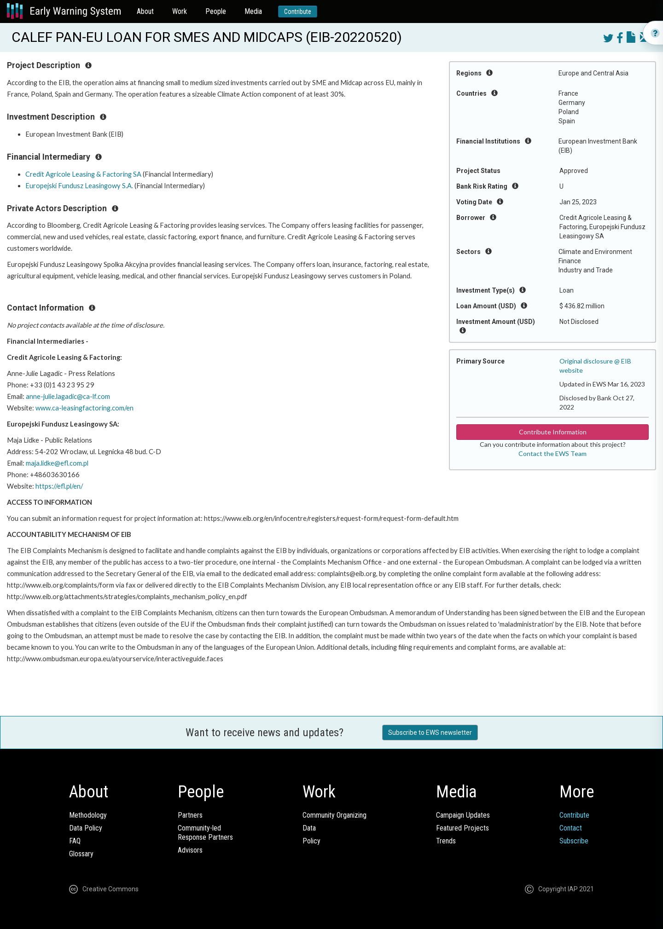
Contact (570, 828)
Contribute (297, 11)
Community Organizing (334, 815)
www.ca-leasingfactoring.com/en (84, 408)
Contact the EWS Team (552, 453)
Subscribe (573, 841)
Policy (311, 841)
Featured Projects (462, 828)
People (215, 11)
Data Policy (85, 828)
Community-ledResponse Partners (205, 833)
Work (179, 11)
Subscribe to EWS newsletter (430, 732)
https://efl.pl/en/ (59, 486)
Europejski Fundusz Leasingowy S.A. (79, 186)
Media (253, 11)
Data (309, 828)
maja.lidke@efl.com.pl (57, 463)
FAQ (75, 841)
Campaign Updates (463, 815)
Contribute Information (553, 432)
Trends (446, 841)
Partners (190, 815)
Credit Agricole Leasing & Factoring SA (83, 174)
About (145, 11)
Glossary (81, 853)
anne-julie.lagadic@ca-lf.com (68, 396)
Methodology (88, 815)
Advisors (190, 850)
